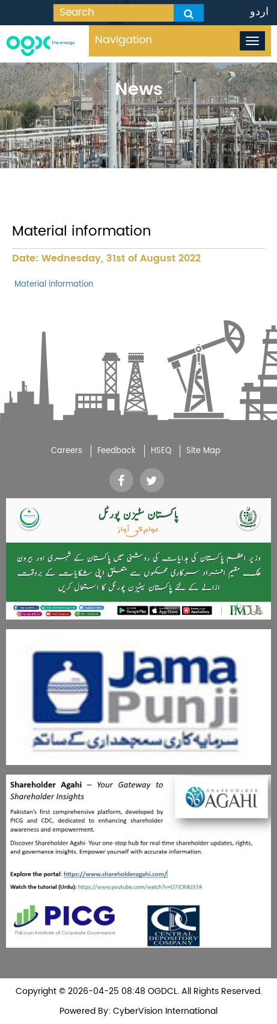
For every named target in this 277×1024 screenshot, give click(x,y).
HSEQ (161, 451)
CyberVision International (164, 1011)
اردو (259, 11)
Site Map (203, 451)
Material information (52, 284)
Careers (66, 451)
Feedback (116, 451)
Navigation (123, 40)
